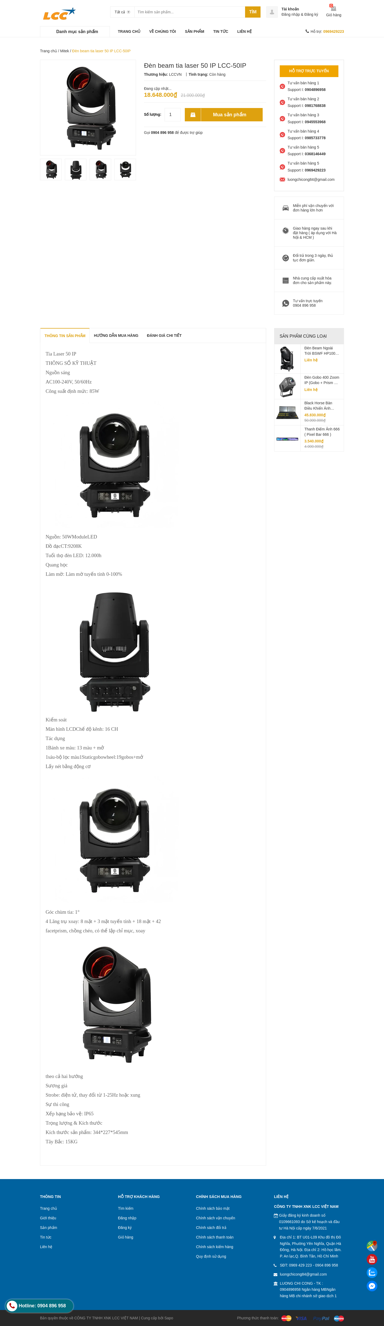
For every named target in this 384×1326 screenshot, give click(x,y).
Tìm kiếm (126, 1208)
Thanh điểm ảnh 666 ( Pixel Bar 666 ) (322, 432)
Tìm (253, 12)
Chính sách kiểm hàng (214, 1247)
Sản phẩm (48, 1227)
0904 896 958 (162, 132)
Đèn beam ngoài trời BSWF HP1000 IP (321, 351)
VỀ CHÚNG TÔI (162, 31)
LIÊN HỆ (244, 31)
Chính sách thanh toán (215, 1237)
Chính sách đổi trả (211, 1227)
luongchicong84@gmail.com (303, 1274)
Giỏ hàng (125, 1237)
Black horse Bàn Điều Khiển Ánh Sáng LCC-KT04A (319, 406)
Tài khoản (290, 9)
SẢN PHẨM (194, 31)
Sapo (169, 1318)
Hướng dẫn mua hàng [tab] (116, 335)
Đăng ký (311, 14)
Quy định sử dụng (211, 1256)
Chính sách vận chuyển (215, 1218)
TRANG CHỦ (129, 31)
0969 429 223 (300, 1265)
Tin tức (45, 1237)
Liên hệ (46, 1247)
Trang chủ (48, 51)
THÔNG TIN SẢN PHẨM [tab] (65, 336)
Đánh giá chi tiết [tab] (164, 335)
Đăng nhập (291, 14)
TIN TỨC (220, 31)
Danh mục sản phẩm (77, 31)
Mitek (64, 51)
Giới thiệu (48, 1218)
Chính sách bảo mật (213, 1208)
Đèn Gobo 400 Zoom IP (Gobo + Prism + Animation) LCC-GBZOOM (322, 380)
